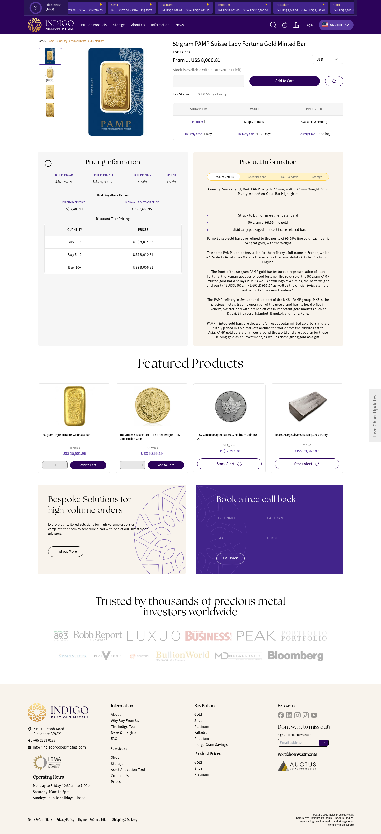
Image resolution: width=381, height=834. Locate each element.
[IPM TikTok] (306, 715)
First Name (226, 518)
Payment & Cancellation (93, 820)
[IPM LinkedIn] (289, 715)
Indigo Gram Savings (211, 744)
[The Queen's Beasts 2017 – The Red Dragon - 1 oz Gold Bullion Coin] (151, 406)
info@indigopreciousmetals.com (59, 747)
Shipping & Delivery (124, 820)
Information (160, 24)
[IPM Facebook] (281, 715)
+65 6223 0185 (44, 740)
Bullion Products (94, 24)
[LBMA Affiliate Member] (68, 763)
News (180, 24)
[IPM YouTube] (314, 715)
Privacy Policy (65, 820)
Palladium (292, 5)
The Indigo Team (124, 726)
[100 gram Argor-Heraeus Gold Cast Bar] (74, 406)
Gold (346, 5)
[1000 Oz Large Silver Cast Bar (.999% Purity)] (307, 406)
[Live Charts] (296, 25)
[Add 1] (239, 81)
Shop (115, 757)
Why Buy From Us (125, 720)
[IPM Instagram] (297, 715)
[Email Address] (303, 743)
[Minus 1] (179, 81)
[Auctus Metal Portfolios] (297, 766)
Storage (119, 24)
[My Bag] (284, 25)
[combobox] (336, 25)
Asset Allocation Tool (128, 769)
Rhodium (233, 5)
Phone (273, 538)
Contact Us (120, 775)
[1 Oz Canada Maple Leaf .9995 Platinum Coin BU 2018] (229, 406)
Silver (124, 5)
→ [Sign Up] (323, 743)
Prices (116, 781)
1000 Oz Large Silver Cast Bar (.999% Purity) (302, 435)
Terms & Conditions (40, 820)
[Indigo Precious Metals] (51, 25)
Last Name (276, 518)
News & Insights (123, 732)
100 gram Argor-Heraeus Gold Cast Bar (66, 435)
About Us (138, 24)
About (116, 714)
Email (221, 538)
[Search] (273, 25)
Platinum (176, 5)
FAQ (114, 738)
